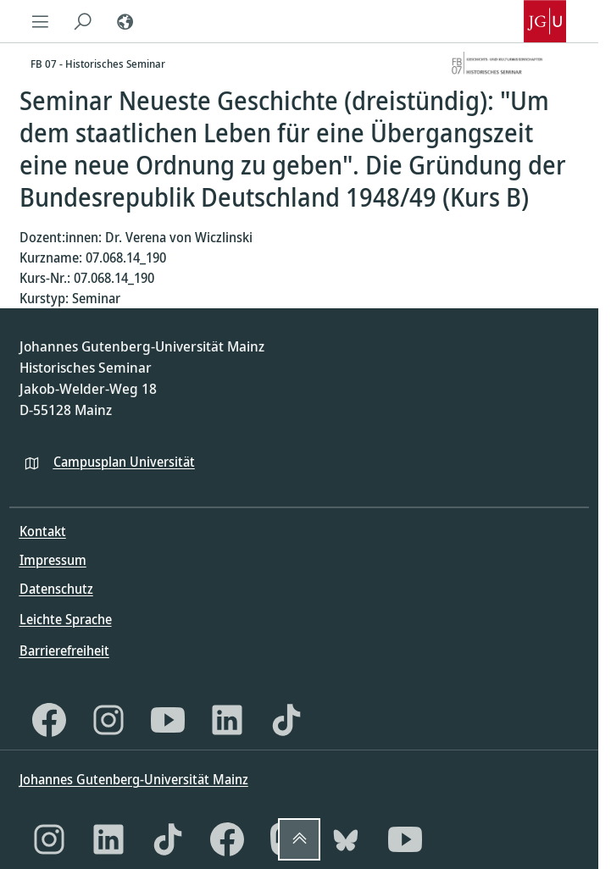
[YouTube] (168, 720)
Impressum (52, 560)
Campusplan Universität (124, 461)
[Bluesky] (346, 839)
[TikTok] (286, 720)
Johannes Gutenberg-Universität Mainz (133, 779)
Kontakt (42, 531)
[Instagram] (108, 720)
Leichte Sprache (65, 619)
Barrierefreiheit (64, 650)
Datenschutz (56, 588)
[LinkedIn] (227, 720)
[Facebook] (49, 720)
